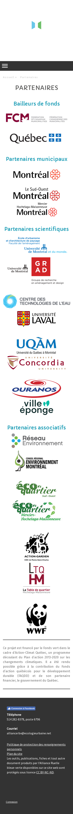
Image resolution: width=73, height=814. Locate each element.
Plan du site (14, 754)
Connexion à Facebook (21, 708)
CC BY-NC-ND (45, 772)
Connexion (12, 801)
